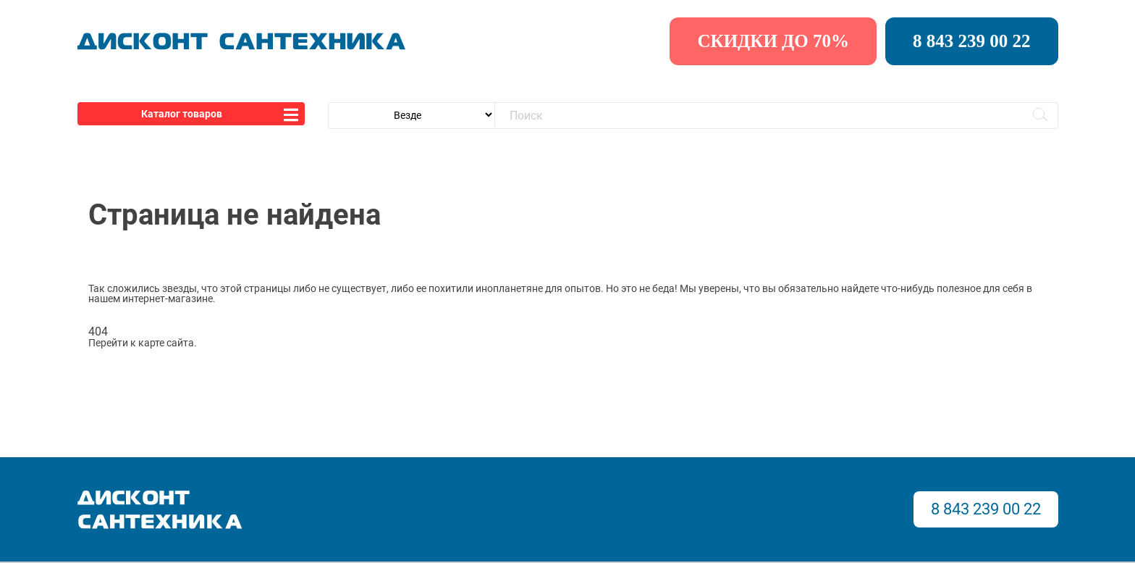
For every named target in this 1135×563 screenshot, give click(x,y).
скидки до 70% (773, 41)
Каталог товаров (181, 114)
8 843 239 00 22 (972, 41)
